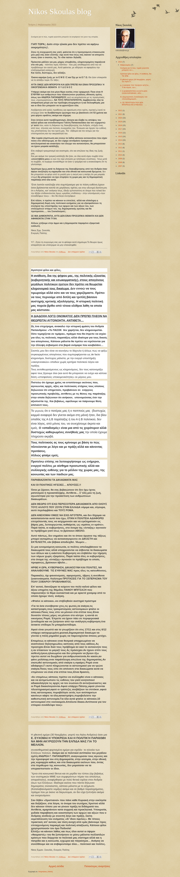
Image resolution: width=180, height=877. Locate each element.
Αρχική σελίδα (56, 866)
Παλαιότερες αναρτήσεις (97, 866)
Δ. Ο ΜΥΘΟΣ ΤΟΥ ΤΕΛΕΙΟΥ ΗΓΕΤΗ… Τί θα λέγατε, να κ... (135, 86)
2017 (120, 129)
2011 (120, 151)
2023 (120, 62)
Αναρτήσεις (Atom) (45, 872)
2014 (120, 140)
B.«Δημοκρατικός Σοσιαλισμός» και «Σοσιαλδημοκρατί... (133, 98)
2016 (120, 133)
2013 (120, 144)
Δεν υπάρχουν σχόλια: (77, 252)
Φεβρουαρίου (125, 65)
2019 (120, 122)
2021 (120, 114)
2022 (120, 110)
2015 (120, 136)
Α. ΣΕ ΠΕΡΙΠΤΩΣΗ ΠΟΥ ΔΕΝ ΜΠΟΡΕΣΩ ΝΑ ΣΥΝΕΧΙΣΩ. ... (133, 104)
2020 (120, 118)
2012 (120, 148)
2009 (120, 159)
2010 (120, 155)
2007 (120, 166)
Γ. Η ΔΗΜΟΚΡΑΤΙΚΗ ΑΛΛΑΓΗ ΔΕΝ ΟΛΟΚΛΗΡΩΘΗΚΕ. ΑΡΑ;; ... (133, 92)
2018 (120, 125)
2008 (120, 162)
